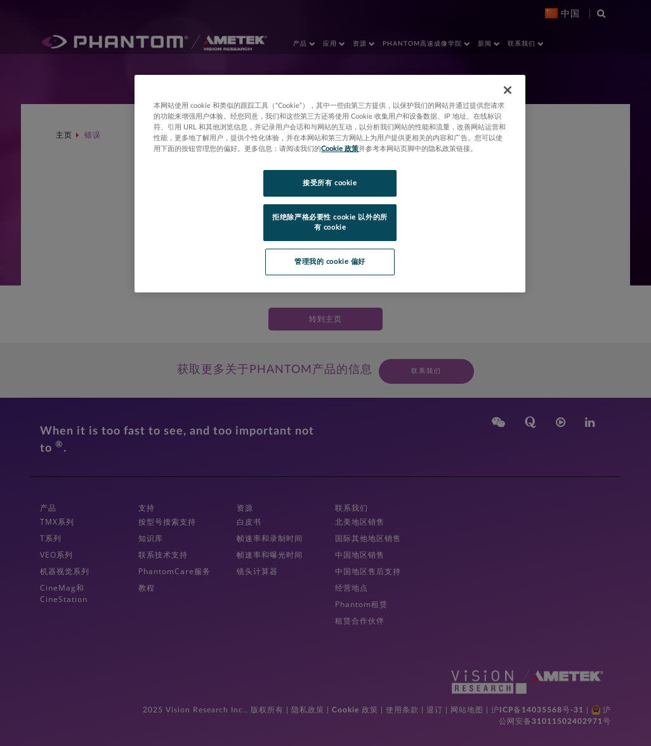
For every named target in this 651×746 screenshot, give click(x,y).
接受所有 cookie (330, 183)
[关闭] (508, 90)
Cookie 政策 (339, 148)
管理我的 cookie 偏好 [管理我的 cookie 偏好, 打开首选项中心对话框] (329, 261)
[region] (330, 183)
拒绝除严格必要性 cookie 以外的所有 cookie (329, 222)
